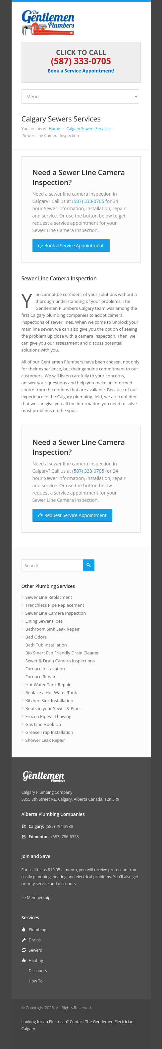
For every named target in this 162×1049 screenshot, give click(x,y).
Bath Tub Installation (46, 645)
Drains (35, 940)
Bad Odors (36, 637)
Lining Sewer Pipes (44, 621)
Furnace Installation (45, 669)
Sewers (35, 950)
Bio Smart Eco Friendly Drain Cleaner (62, 653)
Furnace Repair (41, 677)
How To (36, 981)
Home (54, 128)
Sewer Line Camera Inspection (56, 613)
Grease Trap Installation (49, 732)
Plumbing (37, 929)
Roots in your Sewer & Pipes (53, 708)
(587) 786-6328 (65, 836)
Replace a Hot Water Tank (51, 692)
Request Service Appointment (72, 515)
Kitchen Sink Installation (49, 700)
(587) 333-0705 (81, 61)
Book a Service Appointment (71, 245)
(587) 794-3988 (59, 826)
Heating (36, 960)
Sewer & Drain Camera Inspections (60, 661)
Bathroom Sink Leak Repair (53, 629)
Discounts (38, 971)
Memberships (39, 897)
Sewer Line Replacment (49, 597)
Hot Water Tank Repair (48, 685)
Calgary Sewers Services (88, 128)
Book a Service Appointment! (81, 71)
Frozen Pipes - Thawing (49, 716)
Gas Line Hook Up (43, 724)
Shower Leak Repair (45, 740)
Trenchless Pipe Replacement (55, 605)
